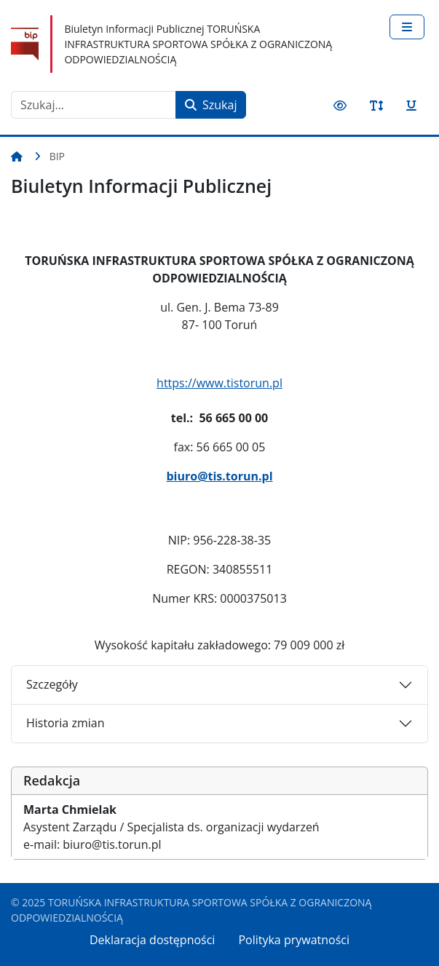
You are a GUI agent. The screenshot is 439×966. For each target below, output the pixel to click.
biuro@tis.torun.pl (219, 476)
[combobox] (93, 105)
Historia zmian (65, 723)
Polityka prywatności (293, 940)
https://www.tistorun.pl (219, 383)
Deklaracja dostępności (152, 940)
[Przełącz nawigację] (406, 27)
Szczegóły (52, 684)
